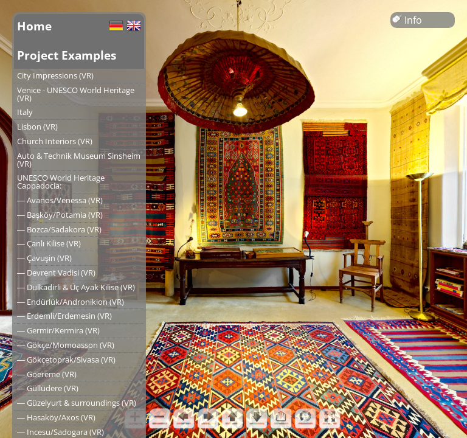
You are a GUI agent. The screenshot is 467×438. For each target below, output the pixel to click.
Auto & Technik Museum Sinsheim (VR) (78, 159)
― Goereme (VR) (47, 374)
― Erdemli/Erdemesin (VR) (64, 315)
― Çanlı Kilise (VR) (49, 243)
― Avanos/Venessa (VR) (60, 200)
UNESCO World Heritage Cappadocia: (61, 181)
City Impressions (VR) (55, 75)
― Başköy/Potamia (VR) (60, 214)
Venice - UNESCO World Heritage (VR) (75, 94)
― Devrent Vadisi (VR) (56, 272)
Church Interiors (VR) (54, 141)
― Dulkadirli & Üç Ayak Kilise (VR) (76, 287)
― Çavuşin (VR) (44, 257)
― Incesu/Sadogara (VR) (60, 431)
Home (34, 26)
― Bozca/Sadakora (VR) (59, 229)
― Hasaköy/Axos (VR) (56, 417)
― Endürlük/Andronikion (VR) (70, 301)
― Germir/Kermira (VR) (58, 330)
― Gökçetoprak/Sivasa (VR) (66, 359)
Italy (25, 111)
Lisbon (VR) (37, 126)
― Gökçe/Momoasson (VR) (65, 344)
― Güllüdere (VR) (47, 388)
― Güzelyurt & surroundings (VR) (76, 402)
